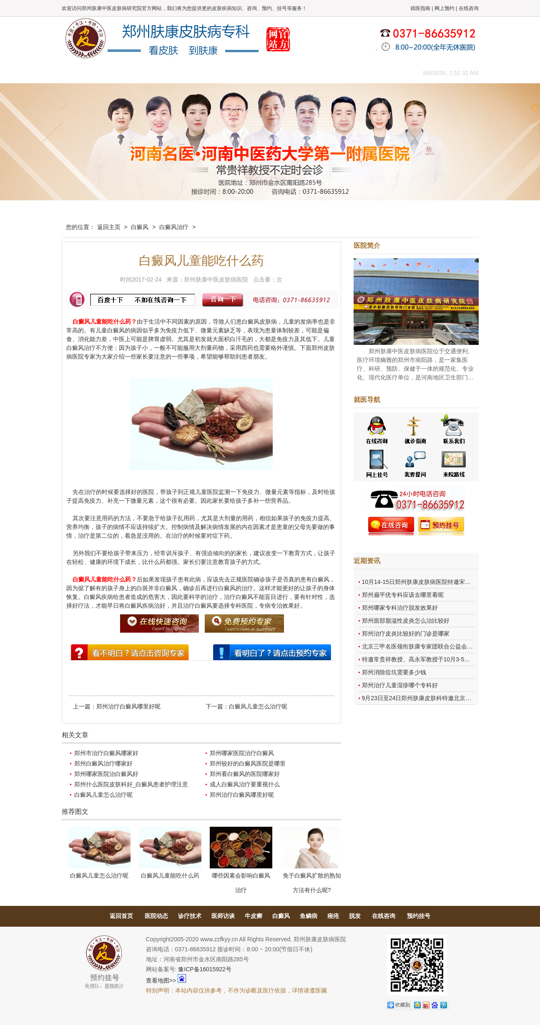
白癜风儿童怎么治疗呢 (258, 706)
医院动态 (156, 916)
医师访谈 (223, 916)
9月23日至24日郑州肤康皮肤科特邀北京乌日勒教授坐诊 (434, 698)
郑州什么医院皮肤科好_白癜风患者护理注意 (131, 784)
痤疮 (333, 916)
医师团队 (155, 72)
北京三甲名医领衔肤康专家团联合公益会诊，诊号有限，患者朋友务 (449, 646)
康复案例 (305, 72)
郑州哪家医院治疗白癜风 (242, 753)
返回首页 (121, 916)
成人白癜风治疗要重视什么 (245, 784)
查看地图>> (161, 980)
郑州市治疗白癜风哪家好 (106, 753)
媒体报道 (193, 72)
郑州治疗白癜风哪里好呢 (128, 706)
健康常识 (230, 72)
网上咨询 (343, 72)
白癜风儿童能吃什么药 (170, 875)
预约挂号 (418, 916)
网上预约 (445, 8)
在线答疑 (268, 72)
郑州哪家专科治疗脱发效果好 (400, 607)
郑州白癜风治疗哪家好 (103, 763)
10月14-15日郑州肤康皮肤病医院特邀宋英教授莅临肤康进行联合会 (448, 582)
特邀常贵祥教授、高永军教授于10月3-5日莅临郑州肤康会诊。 (442, 659)
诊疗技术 (189, 916)
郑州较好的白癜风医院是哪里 (248, 763)
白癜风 (139, 227)
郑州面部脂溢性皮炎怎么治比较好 (406, 620)
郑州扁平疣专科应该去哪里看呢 (403, 594)
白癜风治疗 (173, 227)
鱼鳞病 (308, 916)
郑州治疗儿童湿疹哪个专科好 (400, 685)
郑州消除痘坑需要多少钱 (394, 672)
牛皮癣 (253, 916)
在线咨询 (469, 8)
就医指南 (420, 8)
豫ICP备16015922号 (204, 969)
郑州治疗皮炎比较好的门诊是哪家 (406, 633)
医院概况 (118, 72)
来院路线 (380, 72)
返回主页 (109, 227)
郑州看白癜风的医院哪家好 (245, 774)
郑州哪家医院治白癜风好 (106, 774)
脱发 (355, 916)
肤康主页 (80, 72)
